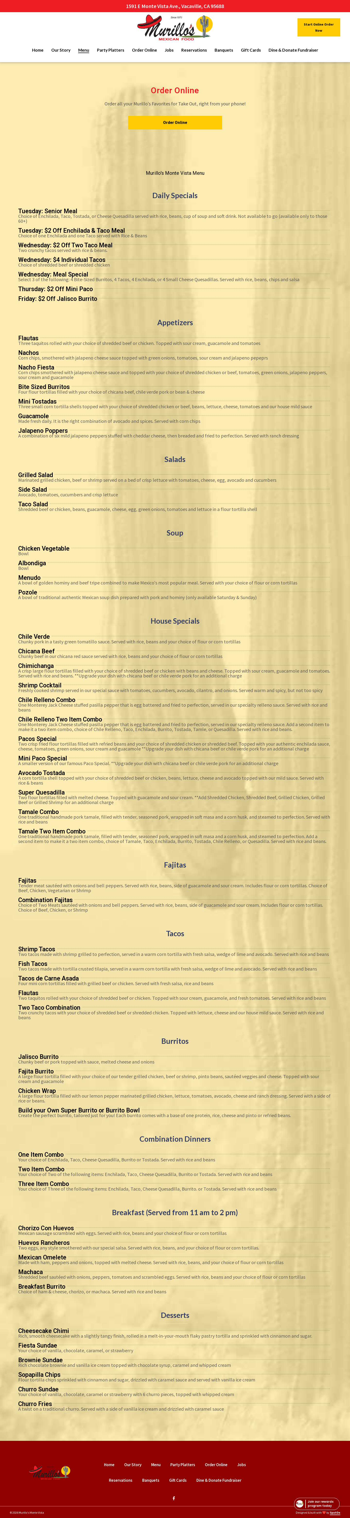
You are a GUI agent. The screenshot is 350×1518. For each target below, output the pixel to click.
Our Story (134, 1464)
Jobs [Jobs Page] (169, 50)
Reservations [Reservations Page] (194, 50)
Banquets (152, 1480)
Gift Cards (179, 1480)
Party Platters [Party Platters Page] (110, 50)
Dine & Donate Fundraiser (220, 1480)
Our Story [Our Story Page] (60, 50)
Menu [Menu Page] (83, 50)
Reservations (122, 1480)
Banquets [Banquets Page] (224, 50)
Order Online (217, 1464)
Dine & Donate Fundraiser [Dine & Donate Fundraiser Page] (293, 50)
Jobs (243, 1464)
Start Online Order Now (319, 27)
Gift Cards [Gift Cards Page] (251, 50)
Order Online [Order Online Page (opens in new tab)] (144, 50)
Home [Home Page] (38, 50)
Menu (157, 1464)
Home (110, 1464)
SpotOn (335, 1512)
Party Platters (184, 1464)
